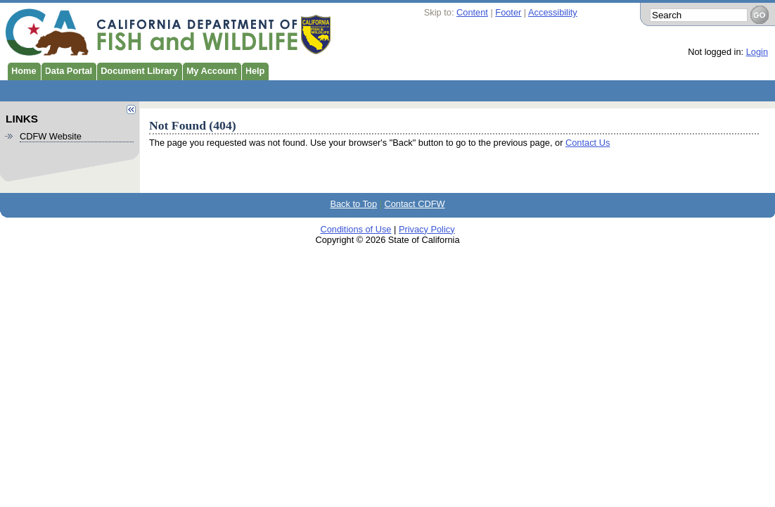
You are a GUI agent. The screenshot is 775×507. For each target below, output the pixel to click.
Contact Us (587, 142)
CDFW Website (51, 136)
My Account (209, 69)
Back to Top (353, 204)
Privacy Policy (427, 229)
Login (757, 51)
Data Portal (67, 69)
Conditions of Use (355, 229)
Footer (508, 12)
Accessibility (552, 12)
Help (253, 69)
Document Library (137, 69)
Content (472, 12)
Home (22, 69)
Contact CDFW (415, 204)
